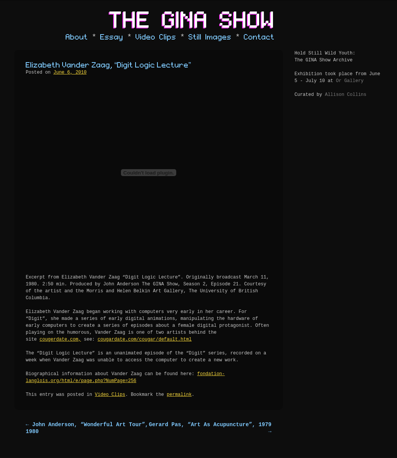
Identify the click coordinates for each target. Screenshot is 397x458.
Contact (259, 37)
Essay (111, 37)
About (77, 37)
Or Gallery (350, 81)
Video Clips (156, 37)
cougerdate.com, (60, 339)
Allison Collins (345, 94)
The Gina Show (192, 20)
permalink (179, 394)
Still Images (210, 37)
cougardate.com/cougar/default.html (145, 339)
